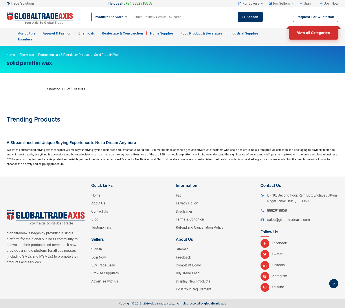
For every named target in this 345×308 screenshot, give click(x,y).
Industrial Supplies (244, 33)
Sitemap (182, 249)
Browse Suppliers (105, 273)
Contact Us (99, 211)
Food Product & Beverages (201, 33)
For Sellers (281, 3)
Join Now (328, 3)
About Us (98, 203)
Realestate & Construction (122, 33)
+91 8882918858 (139, 3)
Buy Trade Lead (103, 265)
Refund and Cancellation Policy (199, 227)
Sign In (306, 3)
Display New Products (193, 281)
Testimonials (101, 227)
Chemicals (86, 33)
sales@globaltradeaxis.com (288, 220)
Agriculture (27, 33)
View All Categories (313, 33)
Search (250, 17)
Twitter (272, 254)
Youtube (272, 287)
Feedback (183, 257)
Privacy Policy (187, 203)
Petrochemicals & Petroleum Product (64, 54)
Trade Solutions (23, 3)
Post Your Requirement (193, 289)
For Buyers (251, 3)
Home (11, 54)
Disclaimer (184, 211)
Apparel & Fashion (57, 33)
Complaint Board (188, 265)
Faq (179, 195)
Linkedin (273, 265)
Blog (94, 219)
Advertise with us (104, 281)
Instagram (274, 276)
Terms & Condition (190, 219)
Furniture (25, 39)
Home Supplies (162, 33)
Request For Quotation (315, 17)
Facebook (274, 243)
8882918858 (277, 210)
